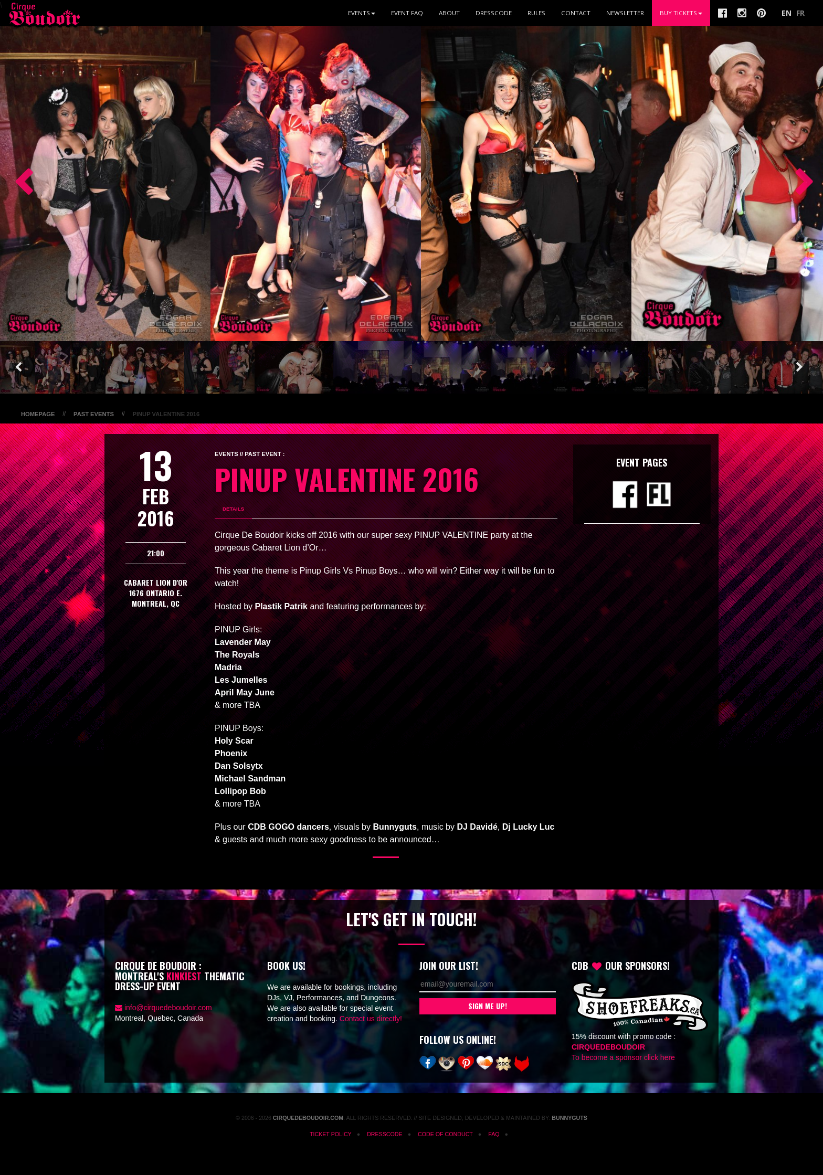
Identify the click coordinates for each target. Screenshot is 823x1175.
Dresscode (494, 13)
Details (233, 509)
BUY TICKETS (681, 13)
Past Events (93, 414)
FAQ (493, 1134)
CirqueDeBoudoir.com (308, 1118)
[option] (105, 183)
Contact (575, 13)
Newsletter (625, 13)
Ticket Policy (331, 1134)
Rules (536, 13)
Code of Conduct (445, 1134)
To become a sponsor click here (623, 1057)
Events (361, 13)
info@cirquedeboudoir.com (168, 1007)
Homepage (38, 414)
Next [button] (799, 183)
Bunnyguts (569, 1118)
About (449, 13)
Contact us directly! (371, 1018)
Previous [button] (18, 183)
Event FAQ (407, 13)
